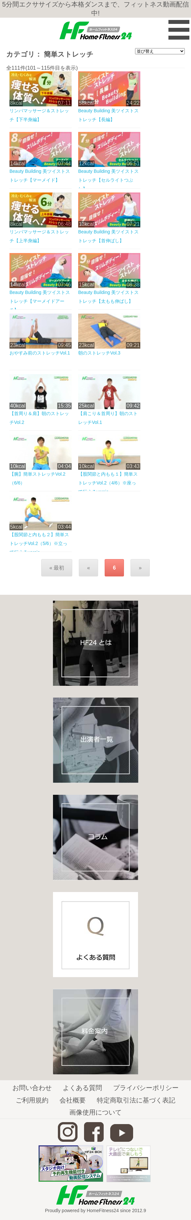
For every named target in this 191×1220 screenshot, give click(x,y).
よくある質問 (82, 1087)
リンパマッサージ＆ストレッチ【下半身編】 (39, 115)
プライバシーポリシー (146, 1087)
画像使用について (95, 1112)
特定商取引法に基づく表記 (136, 1100)
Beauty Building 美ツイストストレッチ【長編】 (108, 115)
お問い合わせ (32, 1087)
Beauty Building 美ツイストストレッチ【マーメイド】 (39, 176)
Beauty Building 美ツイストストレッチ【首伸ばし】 (108, 236)
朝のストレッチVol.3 (99, 352)
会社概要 (73, 1100)
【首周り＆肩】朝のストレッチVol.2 (39, 418)
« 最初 (56, 568)
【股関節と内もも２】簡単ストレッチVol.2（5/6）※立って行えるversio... (39, 543)
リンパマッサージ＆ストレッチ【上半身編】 (39, 236)
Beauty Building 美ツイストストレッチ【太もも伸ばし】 (108, 297)
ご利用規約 (32, 1100)
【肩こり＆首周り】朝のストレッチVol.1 (108, 418)
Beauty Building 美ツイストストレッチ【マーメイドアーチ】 (39, 301)
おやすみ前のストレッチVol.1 (39, 352)
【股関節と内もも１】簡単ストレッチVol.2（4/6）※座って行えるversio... (108, 482)
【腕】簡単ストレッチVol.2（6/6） (37, 478)
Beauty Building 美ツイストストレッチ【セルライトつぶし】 (108, 180)
